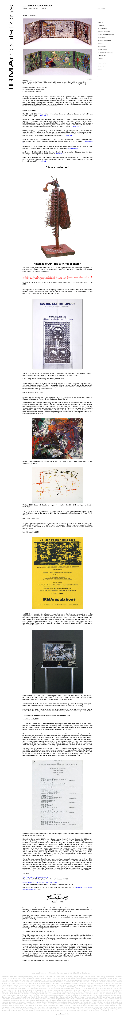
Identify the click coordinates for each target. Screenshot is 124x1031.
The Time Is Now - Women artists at (35, 877)
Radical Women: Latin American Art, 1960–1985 (40, 882)
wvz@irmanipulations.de (48, 928)
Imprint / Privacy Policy (62, 1014)
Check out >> (43, 116)
